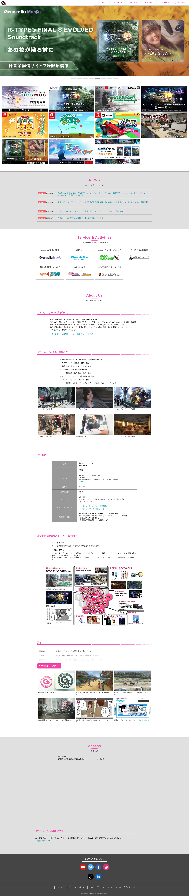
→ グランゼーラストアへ (143, 720)
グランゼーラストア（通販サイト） (93, 509)
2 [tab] (79, 79)
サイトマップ (61, 887)
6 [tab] (103, 79)
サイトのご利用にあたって (125, 887)
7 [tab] (109, 79)
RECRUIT (133, 3)
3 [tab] (85, 79)
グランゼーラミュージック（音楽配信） (94, 506)
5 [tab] (97, 79)
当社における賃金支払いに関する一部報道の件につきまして (80, 218)
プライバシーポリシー (77, 887)
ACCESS (149, 3)
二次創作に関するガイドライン (100, 887)
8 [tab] (115, 79)
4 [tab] (91, 79)
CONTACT (164, 3)
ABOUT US (117, 3)
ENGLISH (180, 3)
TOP (102, 3)
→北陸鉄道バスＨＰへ (43, 841)
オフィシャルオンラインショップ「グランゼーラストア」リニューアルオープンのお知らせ (92, 211)
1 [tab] (73, 79)
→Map (81, 482)
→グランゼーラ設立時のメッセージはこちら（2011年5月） (72, 334)
